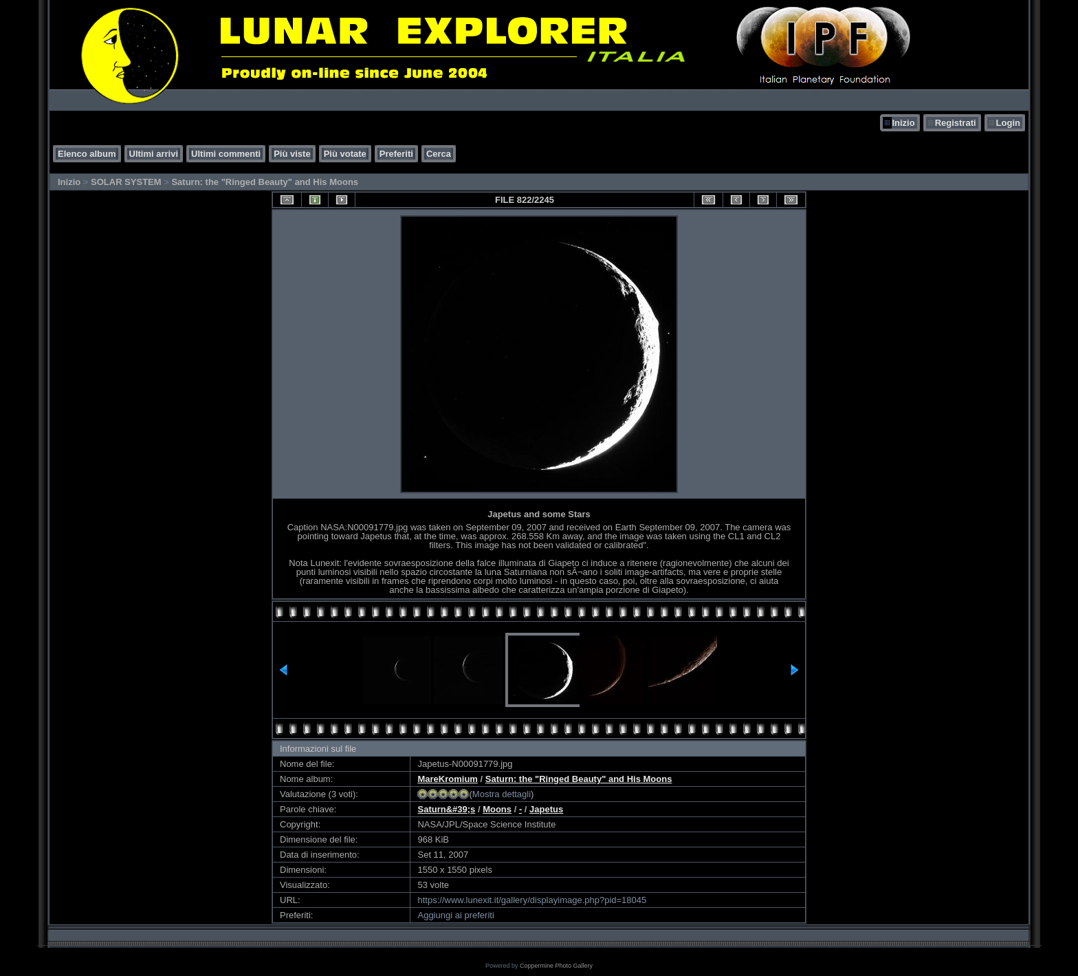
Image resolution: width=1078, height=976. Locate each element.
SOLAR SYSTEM (126, 182)
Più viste (292, 154)
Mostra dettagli (501, 794)
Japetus (546, 809)
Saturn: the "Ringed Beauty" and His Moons (264, 182)
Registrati (955, 123)
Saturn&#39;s (446, 809)
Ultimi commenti (226, 154)
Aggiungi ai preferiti (455, 915)
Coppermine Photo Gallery (556, 965)
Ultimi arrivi (154, 154)
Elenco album (87, 154)
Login (1008, 123)
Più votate (345, 154)
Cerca (438, 154)
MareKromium (447, 779)
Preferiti (396, 154)
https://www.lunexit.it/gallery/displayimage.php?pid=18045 (531, 900)
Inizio (903, 123)
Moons (497, 809)
